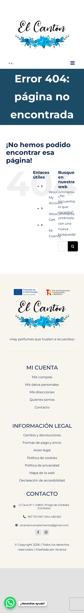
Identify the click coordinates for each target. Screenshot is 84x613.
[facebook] (38, 532)
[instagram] (46, 532)
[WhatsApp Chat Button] (10, 603)
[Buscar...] (63, 246)
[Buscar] (73, 246)
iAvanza (60, 549)
